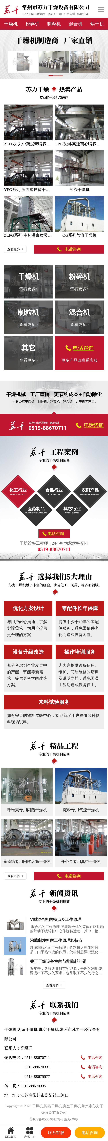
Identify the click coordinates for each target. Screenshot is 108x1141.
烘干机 (97, 23)
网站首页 (11, 1131)
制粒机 (54, 23)
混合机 (76, 23)
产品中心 (30, 1131)
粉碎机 (32, 23)
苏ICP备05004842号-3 (46, 1119)
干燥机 (11, 23)
